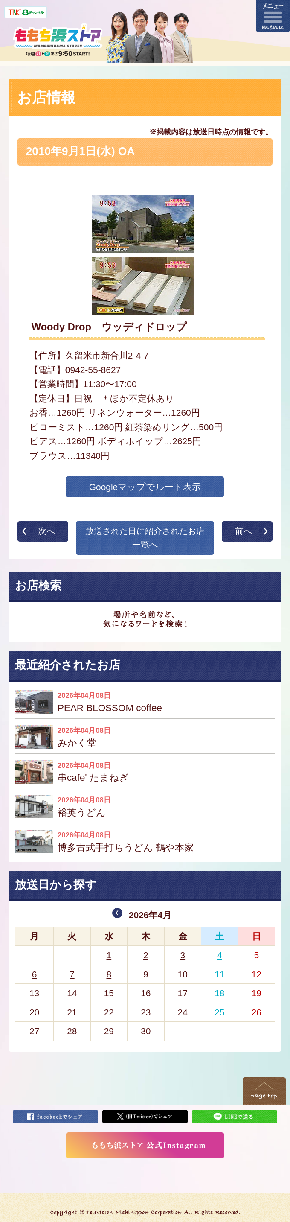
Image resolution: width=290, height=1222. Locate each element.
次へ (46, 531)
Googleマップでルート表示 (145, 487)
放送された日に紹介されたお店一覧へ (145, 537)
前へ (243, 531)
